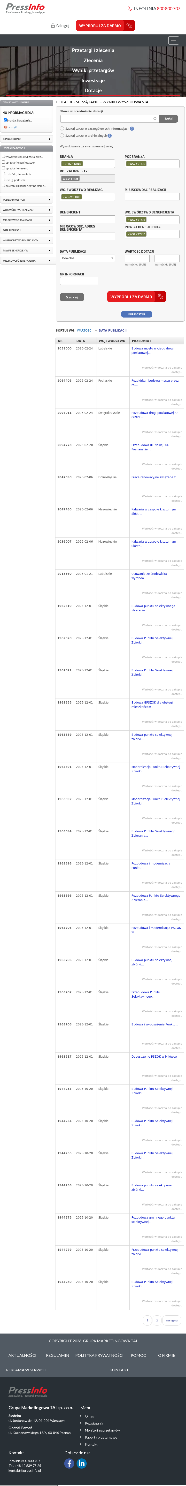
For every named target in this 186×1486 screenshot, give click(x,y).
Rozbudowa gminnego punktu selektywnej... (153, 1220)
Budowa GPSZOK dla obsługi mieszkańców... (152, 705)
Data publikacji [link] (12, 230)
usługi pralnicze (16, 180)
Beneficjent (70, 212)
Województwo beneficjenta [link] (20, 240)
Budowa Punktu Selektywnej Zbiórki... (152, 640)
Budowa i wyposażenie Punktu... (155, 1024)
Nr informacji (72, 274)
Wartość (84, 330)
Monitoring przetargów (102, 1430)
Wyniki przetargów (93, 70)
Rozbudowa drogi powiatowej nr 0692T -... (155, 415)
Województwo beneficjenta (149, 212)
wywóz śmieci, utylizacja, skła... (24, 156)
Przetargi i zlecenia (93, 50)
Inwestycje (93, 80)
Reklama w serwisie (26, 1369)
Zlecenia (93, 60)
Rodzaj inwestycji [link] (14, 199)
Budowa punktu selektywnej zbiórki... (152, 737)
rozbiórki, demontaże (18, 174)
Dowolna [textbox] (68, 258)
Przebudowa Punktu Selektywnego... (146, 994)
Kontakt (119, 1369)
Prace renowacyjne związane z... (155, 477)
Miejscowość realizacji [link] (17, 220)
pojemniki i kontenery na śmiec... (26, 185)
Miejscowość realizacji (145, 190)
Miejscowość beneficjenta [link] (19, 260)
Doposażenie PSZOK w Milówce (154, 1056)
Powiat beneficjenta (143, 227)
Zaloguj (60, 25)
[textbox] (85, 163)
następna (172, 1320)
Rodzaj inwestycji (76, 171)
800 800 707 (168, 8)
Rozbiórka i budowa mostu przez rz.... (155, 383)
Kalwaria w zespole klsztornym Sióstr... (154, 512)
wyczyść (12, 127)
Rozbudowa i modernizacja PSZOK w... (156, 930)
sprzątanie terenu (17, 168)
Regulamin (57, 1355)
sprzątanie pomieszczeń (20, 162)
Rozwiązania (94, 1423)
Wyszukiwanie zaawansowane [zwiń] (86, 146)
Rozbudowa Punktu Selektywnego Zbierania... (156, 898)
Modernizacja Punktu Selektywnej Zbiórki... (156, 769)
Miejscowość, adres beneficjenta (77, 228)
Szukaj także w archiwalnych (83, 135)
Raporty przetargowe (101, 1437)
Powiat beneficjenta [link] (15, 250)
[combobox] (87, 163)
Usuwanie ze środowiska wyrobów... (149, 576)
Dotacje (93, 90)
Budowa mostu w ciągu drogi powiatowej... (153, 351)
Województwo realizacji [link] (18, 210)
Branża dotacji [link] (12, 139)
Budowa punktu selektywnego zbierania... (153, 608)
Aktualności (22, 1355)
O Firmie (166, 1355)
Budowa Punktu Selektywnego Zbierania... (153, 833)
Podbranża (135, 157)
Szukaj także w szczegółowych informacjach (94, 128)
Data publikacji (73, 251)
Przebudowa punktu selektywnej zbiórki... (155, 1252)
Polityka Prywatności (99, 1355)
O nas (89, 1416)
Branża (66, 157)
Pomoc (138, 1355)
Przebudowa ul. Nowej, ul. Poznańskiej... (150, 447)
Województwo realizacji (82, 190)
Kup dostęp (136, 314)
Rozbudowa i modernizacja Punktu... (151, 866)
